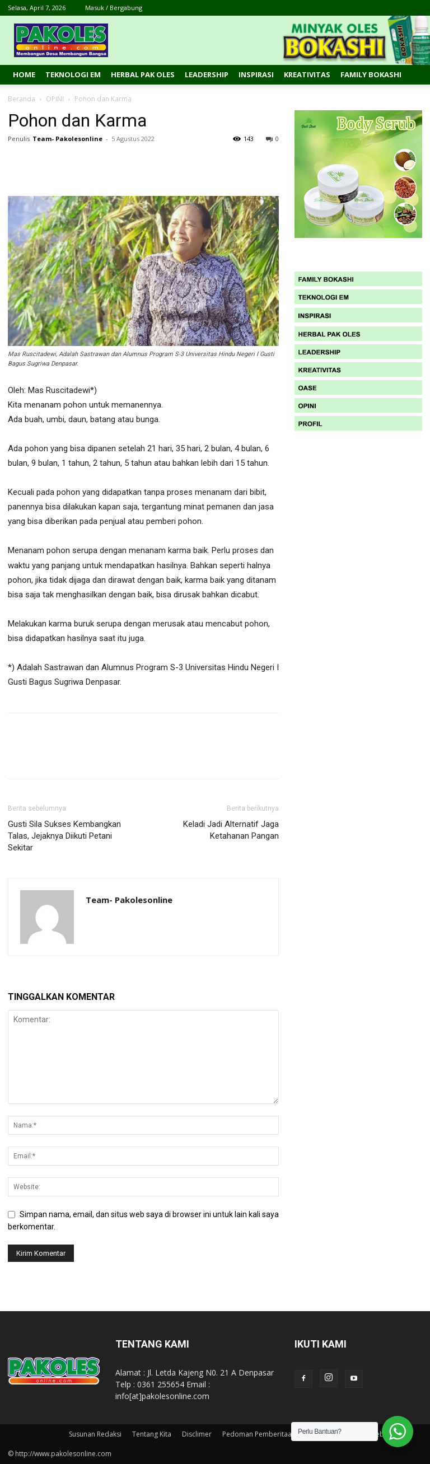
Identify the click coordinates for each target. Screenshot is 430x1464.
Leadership (206, 74)
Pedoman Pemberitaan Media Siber (278, 1434)
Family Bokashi (370, 74)
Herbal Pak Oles (143, 74)
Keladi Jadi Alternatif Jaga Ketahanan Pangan (231, 830)
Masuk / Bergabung (113, 7)
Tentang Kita (151, 1434)
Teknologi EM (73, 74)
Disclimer (197, 1434)
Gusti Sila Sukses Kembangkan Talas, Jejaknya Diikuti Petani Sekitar (64, 836)
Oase (22, 94)
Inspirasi (256, 74)
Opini (53, 94)
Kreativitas (307, 74)
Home (24, 74)
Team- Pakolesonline (67, 138)
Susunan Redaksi (95, 1434)
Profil (86, 94)
